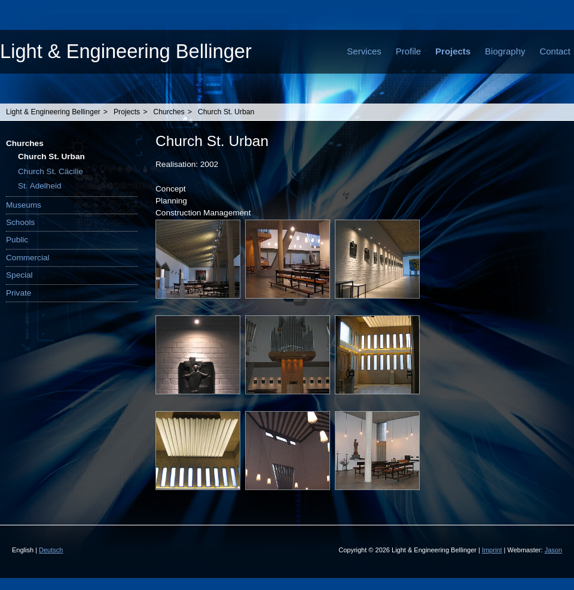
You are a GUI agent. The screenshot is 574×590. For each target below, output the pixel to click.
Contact (554, 51)
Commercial (28, 257)
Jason (553, 549)
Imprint (492, 549)
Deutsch (51, 549)
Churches (168, 112)
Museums (23, 204)
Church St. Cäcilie (50, 171)
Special (19, 274)
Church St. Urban (226, 112)
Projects (453, 51)
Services (364, 51)
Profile (408, 51)
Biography (505, 51)
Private (18, 292)
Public (17, 239)
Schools (20, 222)
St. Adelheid (40, 185)
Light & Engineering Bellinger (126, 51)
